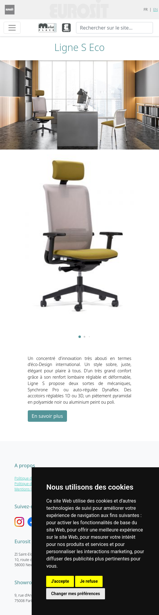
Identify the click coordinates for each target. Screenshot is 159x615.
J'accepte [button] (60, 581)
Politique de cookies (30, 483)
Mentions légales (28, 489)
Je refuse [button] (89, 581)
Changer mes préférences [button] (75, 593)
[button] (79, 337)
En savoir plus (47, 416)
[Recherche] (114, 27)
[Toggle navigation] (12, 28)
